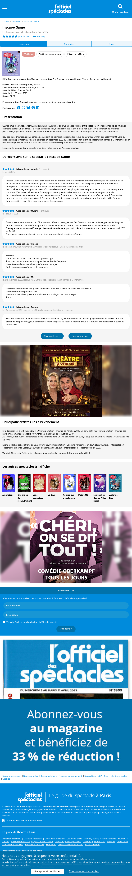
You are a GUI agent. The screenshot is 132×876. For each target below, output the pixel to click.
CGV (100, 775)
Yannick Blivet (9, 453)
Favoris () (39, 36)
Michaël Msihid (10, 444)
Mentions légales (119, 775)
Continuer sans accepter (84, 871)
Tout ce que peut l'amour (69, 496)
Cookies (6, 778)
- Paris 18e (25, 32)
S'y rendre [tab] (69, 44)
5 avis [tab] (111, 44)
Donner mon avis (80, 336)
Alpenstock (7, 495)
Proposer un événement (70, 775)
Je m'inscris (66, 629)
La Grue (51, 495)
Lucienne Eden (113, 496)
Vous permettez (38, 496)
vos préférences (74, 862)
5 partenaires (23, 862)
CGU (106, 775)
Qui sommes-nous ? (11, 775)
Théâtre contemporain (21, 84)
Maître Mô (83, 495)
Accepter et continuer (47, 871)
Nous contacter (30, 775)
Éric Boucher (8, 430)
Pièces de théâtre (69, 147)
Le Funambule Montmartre (21, 87)
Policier (36, 84)
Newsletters (90, 775)
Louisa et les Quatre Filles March (99, 498)
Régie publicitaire (49, 775)
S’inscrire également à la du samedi (31, 622)
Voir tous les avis (52, 336)
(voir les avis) (24, 36)
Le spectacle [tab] (23, 44)
